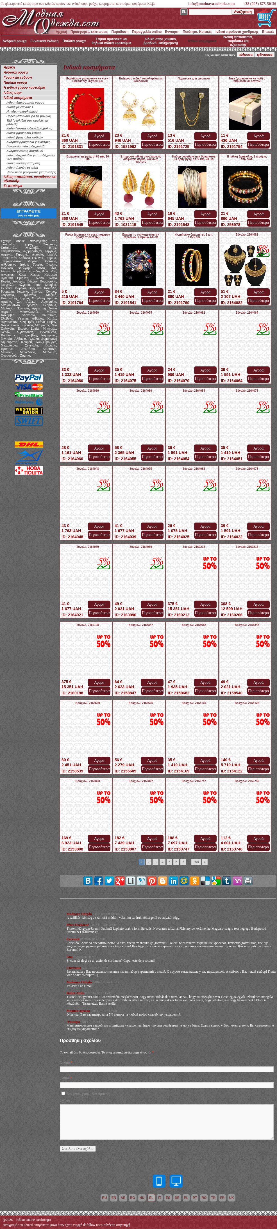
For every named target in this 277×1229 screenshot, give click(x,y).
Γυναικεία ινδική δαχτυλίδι (25, 146)
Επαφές (268, 32)
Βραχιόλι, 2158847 (140, 624)
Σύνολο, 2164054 (194, 390)
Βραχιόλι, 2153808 (87, 781)
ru (104, 1198)
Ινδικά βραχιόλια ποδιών (24, 137)
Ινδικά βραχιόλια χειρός (23, 132)
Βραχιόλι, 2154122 (247, 702)
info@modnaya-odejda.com (211, 4)
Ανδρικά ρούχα (15, 41)
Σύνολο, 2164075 (141, 312)
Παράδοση (119, 32)
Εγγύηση (172, 32)
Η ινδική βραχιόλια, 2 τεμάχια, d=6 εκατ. (247, 158)
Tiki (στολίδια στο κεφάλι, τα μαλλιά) (27, 122)
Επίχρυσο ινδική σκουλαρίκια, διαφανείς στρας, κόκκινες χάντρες (141, 159)
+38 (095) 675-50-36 (259, 4)
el (151, 1198)
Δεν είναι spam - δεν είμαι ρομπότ (92, 1094)
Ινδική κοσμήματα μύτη (23, 163)
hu (142, 1198)
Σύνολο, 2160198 (87, 624)
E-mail (64, 1078)
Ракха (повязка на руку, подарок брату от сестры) (87, 236)
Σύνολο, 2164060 (87, 390)
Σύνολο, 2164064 (247, 312)
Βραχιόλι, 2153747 (193, 781)
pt (195, 1198)
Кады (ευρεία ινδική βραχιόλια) (29, 128)
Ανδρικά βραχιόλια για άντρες (28, 141)
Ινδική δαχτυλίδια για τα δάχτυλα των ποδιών (30, 157)
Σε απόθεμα (13, 186)
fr (222, 1198)
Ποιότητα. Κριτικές (197, 32)
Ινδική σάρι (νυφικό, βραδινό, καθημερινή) (161, 41)
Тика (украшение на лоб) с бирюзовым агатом (247, 80)
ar (123, 1198)
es (168, 1198)
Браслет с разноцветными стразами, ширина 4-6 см (140, 236)
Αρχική (61, 32)
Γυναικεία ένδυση (45, 41)
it (159, 1198)
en (114, 1198)
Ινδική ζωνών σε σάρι (22, 167)
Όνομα (65, 1062)
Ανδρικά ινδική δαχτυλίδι (24, 150)
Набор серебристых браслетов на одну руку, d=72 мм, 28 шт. (193, 158)
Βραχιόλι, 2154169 (193, 702)
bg (132, 1198)
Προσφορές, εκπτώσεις (89, 32)
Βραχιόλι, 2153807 (140, 781)
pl (186, 1198)
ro (203, 1198)
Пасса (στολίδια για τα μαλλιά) (28, 116)
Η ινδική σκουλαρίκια (22, 111)
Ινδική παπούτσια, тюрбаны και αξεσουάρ (238, 41)
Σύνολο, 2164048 (87, 468)
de (177, 1198)
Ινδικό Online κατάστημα (33, 1220)
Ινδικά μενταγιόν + (19, 107)
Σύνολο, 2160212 (194, 546)
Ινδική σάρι (13, 93)
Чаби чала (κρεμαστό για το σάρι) (31, 172)
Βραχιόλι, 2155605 (140, 702)
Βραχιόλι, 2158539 (87, 702)
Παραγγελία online (147, 32)
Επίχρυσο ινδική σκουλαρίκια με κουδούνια (141, 80)
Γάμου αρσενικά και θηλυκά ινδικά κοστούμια (111, 41)
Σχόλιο (65, 1101)
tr (213, 1198)
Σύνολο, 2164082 (247, 234)
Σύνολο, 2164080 (87, 312)
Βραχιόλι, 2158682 (193, 624)
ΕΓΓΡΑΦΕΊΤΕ (28, 213)
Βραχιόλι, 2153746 (247, 781)
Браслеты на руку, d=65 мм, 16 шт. (88, 158)
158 (196, 862)
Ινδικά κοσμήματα (202, 41)
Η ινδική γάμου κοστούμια (24, 88)
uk (231, 1198)
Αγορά (99, 136)
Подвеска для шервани (194, 78)
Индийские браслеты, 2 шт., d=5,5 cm (193, 236)
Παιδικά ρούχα (74, 41)
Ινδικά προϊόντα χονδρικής (236, 32)
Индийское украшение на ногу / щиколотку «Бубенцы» (87, 80)
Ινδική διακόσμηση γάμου (25, 102)
